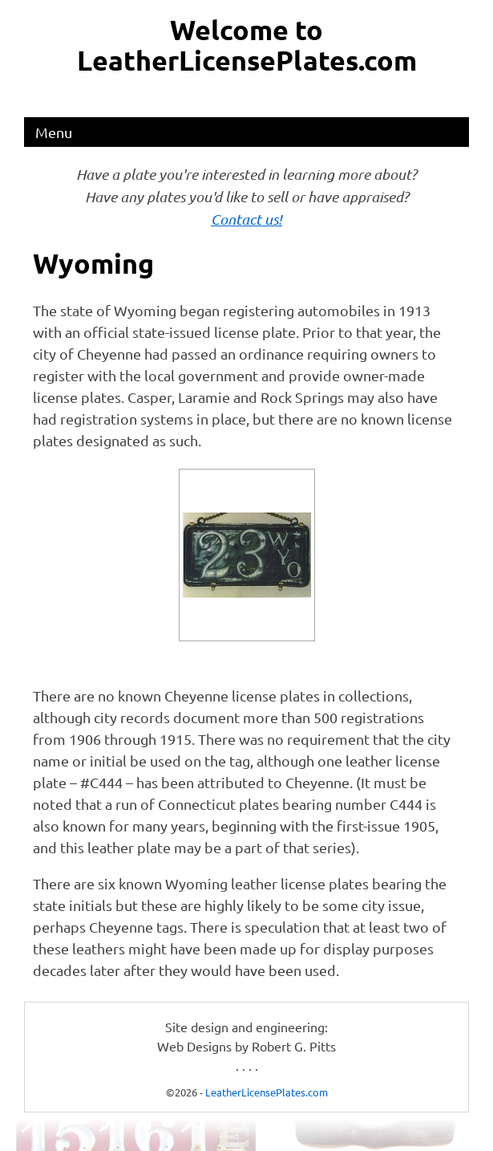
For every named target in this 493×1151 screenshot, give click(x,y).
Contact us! (246, 219)
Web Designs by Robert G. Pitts (246, 1046)
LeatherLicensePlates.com (266, 1092)
